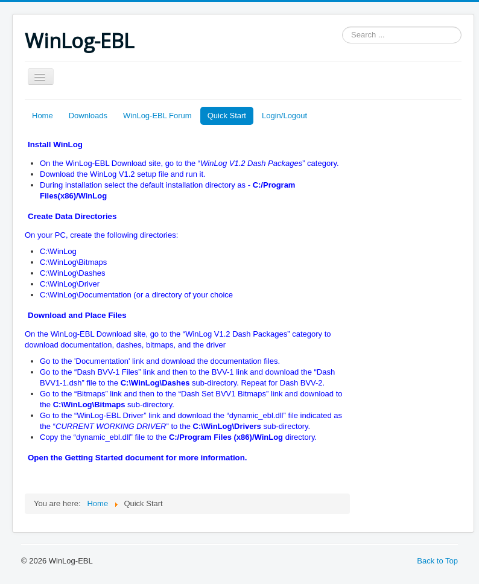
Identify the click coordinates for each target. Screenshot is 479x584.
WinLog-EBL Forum (157, 115)
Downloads (88, 115)
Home (42, 115)
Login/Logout (284, 115)
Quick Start (227, 115)
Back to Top (437, 560)
